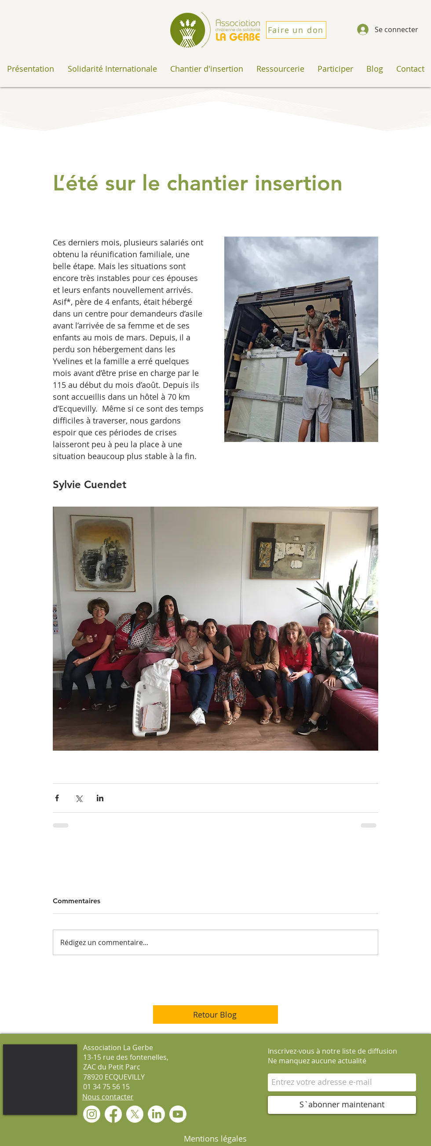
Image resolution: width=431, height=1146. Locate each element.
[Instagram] (91, 1114)
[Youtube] (177, 1114)
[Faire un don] (296, 30)
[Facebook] (113, 1114)
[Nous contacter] (108, 1097)
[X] (134, 1114)
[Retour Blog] (215, 1014)
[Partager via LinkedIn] (100, 798)
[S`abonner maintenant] (342, 1105)
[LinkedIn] (156, 1114)
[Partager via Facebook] (57, 798)
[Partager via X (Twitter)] (78, 798)
